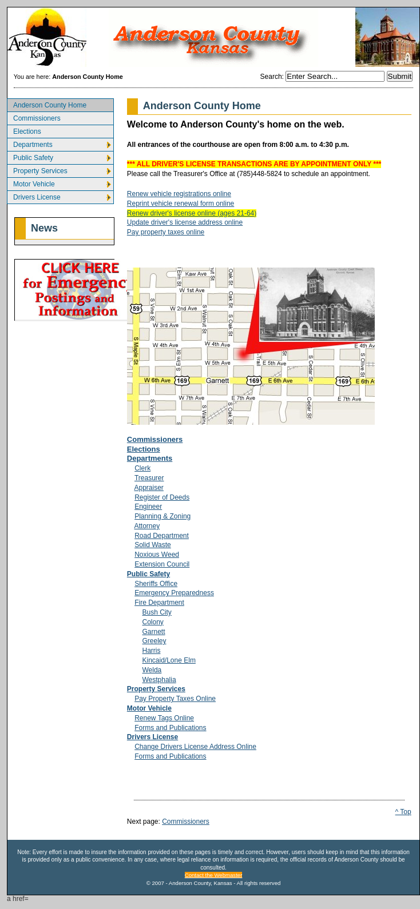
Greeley (154, 641)
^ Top (403, 812)
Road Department (161, 536)
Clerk (142, 468)
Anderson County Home (46, 103)
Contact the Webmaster (214, 875)
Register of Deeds (161, 497)
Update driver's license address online (185, 222)
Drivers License (34, 195)
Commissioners (34, 116)
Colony (152, 622)
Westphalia (159, 680)
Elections (24, 130)
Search (271, 77)
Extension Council (161, 564)
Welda (151, 670)
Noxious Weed (156, 555)
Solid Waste (152, 545)
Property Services (37, 169)
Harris (151, 651)
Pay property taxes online (165, 232)
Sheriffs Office (155, 584)
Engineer (148, 507)
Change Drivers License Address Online (195, 747)
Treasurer (149, 478)
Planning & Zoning (162, 516)
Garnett (153, 632)
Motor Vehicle (31, 182)
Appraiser (149, 488)
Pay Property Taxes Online (175, 699)
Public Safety (30, 156)
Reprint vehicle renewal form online (180, 204)
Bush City (156, 612)
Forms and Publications (170, 728)
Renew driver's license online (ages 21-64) (191, 213)
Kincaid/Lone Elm (168, 660)
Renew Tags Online (164, 718)
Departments (30, 143)
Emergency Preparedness (174, 593)
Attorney (147, 526)
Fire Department (159, 603)
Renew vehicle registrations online (179, 194)
